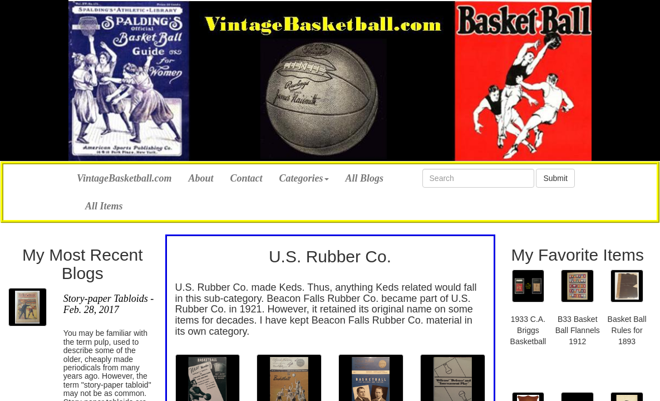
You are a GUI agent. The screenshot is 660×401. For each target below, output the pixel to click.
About (201, 178)
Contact (246, 178)
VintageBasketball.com (124, 177)
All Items (104, 206)
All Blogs (365, 178)
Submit (555, 178)
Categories (304, 178)
